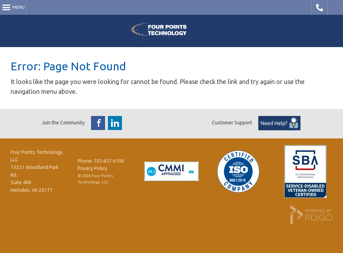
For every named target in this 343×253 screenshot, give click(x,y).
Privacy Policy (92, 168)
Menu (18, 7)
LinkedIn (115, 123)
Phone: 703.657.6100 (101, 161)
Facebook (98, 123)
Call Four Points (320, 7)
